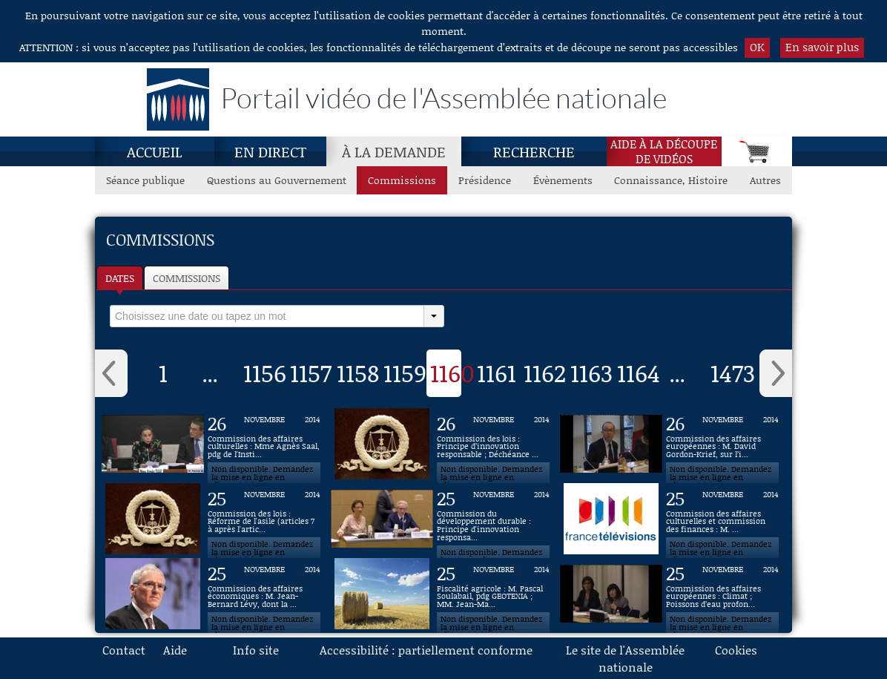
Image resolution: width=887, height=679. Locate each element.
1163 (591, 372)
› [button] (775, 373)
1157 (311, 372)
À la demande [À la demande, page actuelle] (394, 151)
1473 (732, 372)
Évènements (563, 180)
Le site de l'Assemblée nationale (625, 658)
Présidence (484, 180)
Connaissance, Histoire (671, 180)
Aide (175, 649)
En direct (270, 151)
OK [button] (757, 47)
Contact (123, 649)
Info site (256, 649)
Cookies (736, 649)
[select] (267, 316)
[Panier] (757, 151)
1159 (404, 372)
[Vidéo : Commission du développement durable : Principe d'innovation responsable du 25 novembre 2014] (493, 518)
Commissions (186, 278)
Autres (765, 180)
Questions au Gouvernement (276, 180)
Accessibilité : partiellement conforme (426, 649)
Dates (119, 278)
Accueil (154, 151)
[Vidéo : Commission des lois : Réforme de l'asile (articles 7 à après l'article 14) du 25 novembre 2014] (264, 518)
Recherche (534, 151)
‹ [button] (111, 373)
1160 (452, 372)
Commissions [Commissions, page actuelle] (402, 180)
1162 (545, 372)
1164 (638, 372)
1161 (496, 372)
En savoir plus (822, 47)
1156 (264, 372)
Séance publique (145, 180)
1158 (358, 372)
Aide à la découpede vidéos (663, 151)
